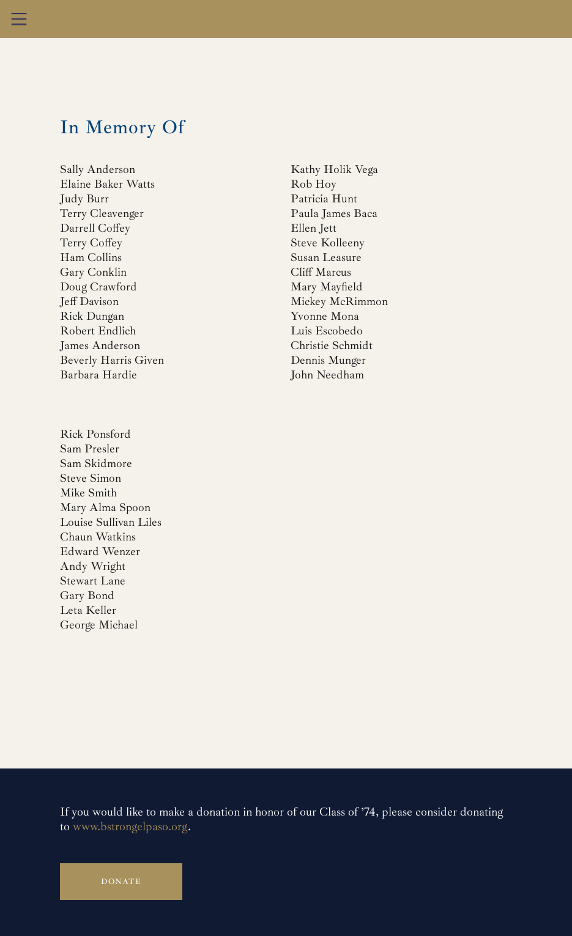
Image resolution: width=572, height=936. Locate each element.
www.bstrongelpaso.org (130, 826)
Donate (121, 881)
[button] (19, 19)
